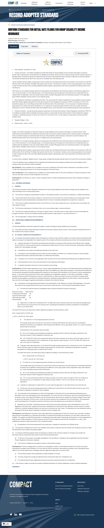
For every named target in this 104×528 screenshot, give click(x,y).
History (34, 46)
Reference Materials (83, 491)
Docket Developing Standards (64, 486)
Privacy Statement (15, 503)
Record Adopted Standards (32, 10)
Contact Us (58, 509)
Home (12, 10)
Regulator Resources (83, 488)
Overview (24, 46)
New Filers (80, 486)
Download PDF (81, 53)
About (57, 500)
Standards (19, 10)
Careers (25, 503)
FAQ (31, 503)
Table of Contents (33, 53)
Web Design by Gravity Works (84, 515)
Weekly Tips (59, 506)
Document (13, 46)
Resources (81, 482)
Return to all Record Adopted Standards (21, 25)
